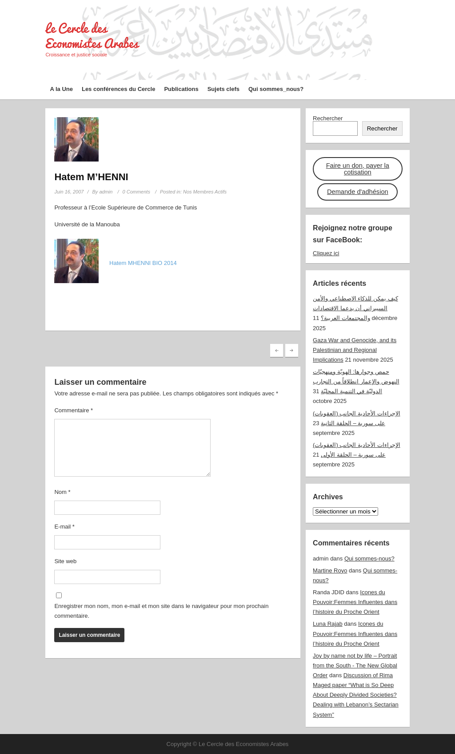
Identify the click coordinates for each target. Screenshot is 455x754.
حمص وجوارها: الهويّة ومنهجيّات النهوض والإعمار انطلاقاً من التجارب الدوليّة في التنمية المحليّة (356, 381)
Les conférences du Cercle (118, 89)
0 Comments (136, 191)
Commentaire (73, 410)
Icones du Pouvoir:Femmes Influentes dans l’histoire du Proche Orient (355, 602)
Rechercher (328, 118)
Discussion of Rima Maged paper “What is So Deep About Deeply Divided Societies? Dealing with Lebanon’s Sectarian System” (356, 695)
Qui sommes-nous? (369, 558)
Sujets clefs (223, 89)
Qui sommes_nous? (275, 89)
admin (105, 191)
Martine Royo (330, 570)
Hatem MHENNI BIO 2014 (143, 263)
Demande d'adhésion (357, 191)
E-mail (64, 526)
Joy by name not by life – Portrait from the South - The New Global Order (355, 665)
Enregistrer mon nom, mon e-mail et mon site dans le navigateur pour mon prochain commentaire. (161, 611)
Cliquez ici (326, 253)
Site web (65, 561)
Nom (62, 492)
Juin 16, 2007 (69, 191)
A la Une (61, 89)
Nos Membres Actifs (205, 191)
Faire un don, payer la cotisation (357, 169)
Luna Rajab (328, 623)
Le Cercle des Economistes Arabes (91, 35)
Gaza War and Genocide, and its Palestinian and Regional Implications (354, 350)
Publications (181, 89)
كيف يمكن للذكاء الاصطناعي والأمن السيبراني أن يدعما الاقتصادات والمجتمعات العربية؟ (355, 308)
